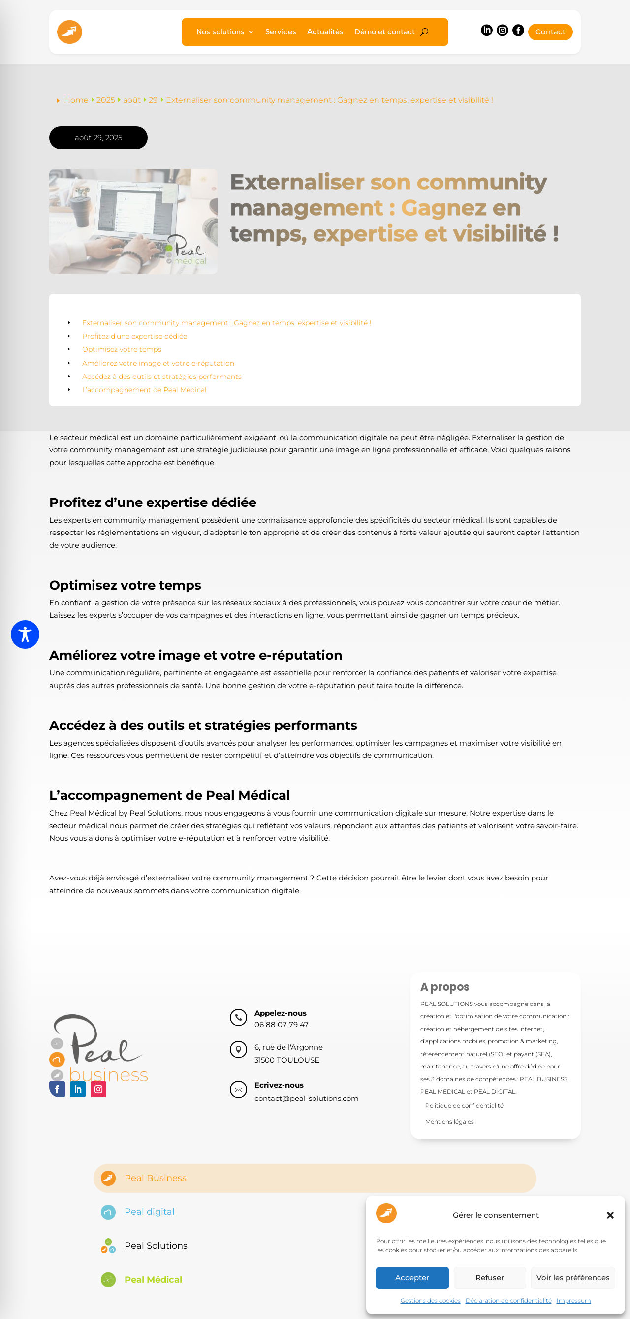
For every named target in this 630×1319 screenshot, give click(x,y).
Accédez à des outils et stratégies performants (162, 376)
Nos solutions (220, 32)
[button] (610, 1215)
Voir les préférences (573, 1277)
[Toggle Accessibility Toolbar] (25, 634)
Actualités (325, 32)
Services (280, 32)
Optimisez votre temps (121, 349)
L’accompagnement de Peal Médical (144, 389)
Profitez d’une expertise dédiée (134, 336)
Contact (551, 31)
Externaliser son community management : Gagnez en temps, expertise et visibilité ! (227, 322)
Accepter (412, 1277)
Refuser (489, 1277)
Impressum (574, 1300)
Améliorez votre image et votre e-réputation (158, 363)
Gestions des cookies (431, 1300)
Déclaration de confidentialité (509, 1300)
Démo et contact (384, 32)
